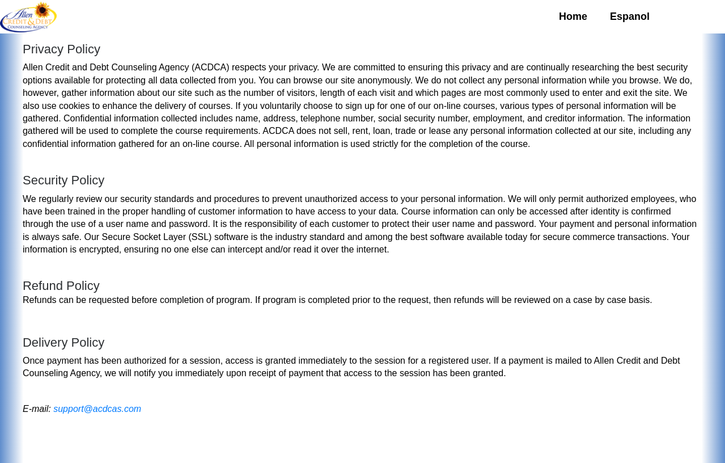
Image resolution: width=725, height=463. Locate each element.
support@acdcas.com (97, 409)
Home (573, 16)
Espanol (630, 16)
